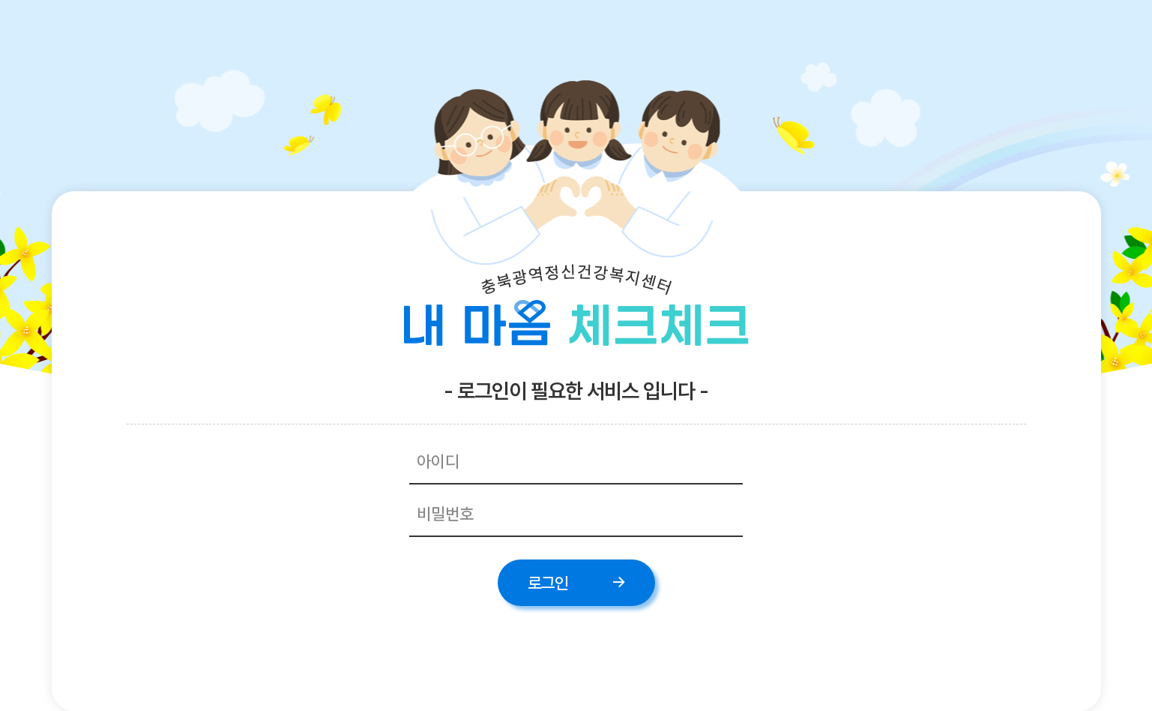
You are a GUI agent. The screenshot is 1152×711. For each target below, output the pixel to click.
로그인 (548, 582)
